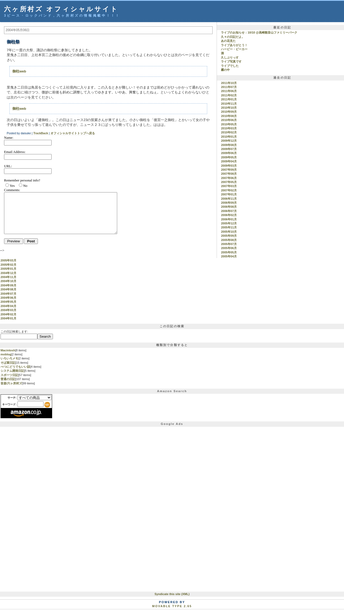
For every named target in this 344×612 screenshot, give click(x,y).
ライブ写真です (231, 61)
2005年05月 (229, 252)
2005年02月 (229, 264)
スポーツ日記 (9, 375)
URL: (8, 166)
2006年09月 (229, 202)
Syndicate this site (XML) (172, 594)
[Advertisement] (22, 507)
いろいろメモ (9, 358)
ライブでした (230, 65)
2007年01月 (229, 194)
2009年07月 (229, 149)
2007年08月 (229, 173)
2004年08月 (8, 289)
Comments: (12, 190)
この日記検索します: (14, 331)
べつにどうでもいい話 (15, 366)
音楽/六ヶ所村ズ (11, 383)
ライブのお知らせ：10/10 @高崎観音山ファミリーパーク (259, 32)
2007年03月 (229, 186)
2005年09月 (229, 235)
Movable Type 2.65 (172, 606)
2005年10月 (229, 231)
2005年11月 (229, 227)
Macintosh (8, 350)
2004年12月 (8, 273)
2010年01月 (229, 136)
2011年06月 (229, 91)
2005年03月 (229, 260)
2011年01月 (229, 99)
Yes (12, 186)
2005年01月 (8, 268)
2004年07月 (8, 293)
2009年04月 (229, 161)
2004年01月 (8, 318)
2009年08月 (229, 145)
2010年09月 (229, 111)
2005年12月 (229, 223)
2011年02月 (229, 95)
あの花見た (228, 40)
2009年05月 (229, 157)
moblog (6, 354)
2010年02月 (229, 132)
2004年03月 (8, 310)
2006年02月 (229, 215)
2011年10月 (229, 83)
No (25, 186)
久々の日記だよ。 (233, 36)
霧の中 (225, 69)
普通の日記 (8, 379)
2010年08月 (229, 116)
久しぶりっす (230, 57)
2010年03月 (229, 128)
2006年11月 (229, 198)
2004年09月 (8, 285)
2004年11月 (8, 277)
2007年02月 (229, 190)
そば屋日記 (8, 362)
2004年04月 (8, 306)
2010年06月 (229, 120)
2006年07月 (229, 211)
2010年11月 (229, 103)
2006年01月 (229, 219)
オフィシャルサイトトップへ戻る (73, 133)
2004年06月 (8, 297)
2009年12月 (229, 140)
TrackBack (40, 133)
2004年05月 (8, 301)
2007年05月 (229, 182)
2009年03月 (229, 165)
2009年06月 (229, 153)
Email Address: (15, 152)
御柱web (19, 71)
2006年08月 (229, 206)
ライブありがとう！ (234, 45)
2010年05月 (229, 124)
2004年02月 (8, 314)
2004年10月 (8, 281)
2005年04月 (229, 256)
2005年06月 (229, 248)
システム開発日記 (12, 370)
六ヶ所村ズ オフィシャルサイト (61, 9)
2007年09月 (229, 169)
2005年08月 (229, 240)
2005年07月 (229, 244)
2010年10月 (229, 107)
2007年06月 (229, 178)
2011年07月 (229, 87)
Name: (8, 138)
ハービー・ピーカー (234, 49)
